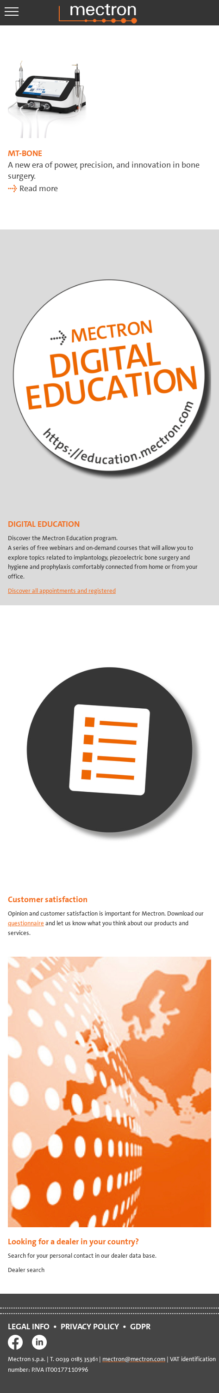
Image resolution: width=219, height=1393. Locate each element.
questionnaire (26, 923)
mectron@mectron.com (133, 1359)
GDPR (142, 1326)
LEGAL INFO (29, 1326)
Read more (38, 188)
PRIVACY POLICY (90, 1326)
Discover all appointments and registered (62, 591)
